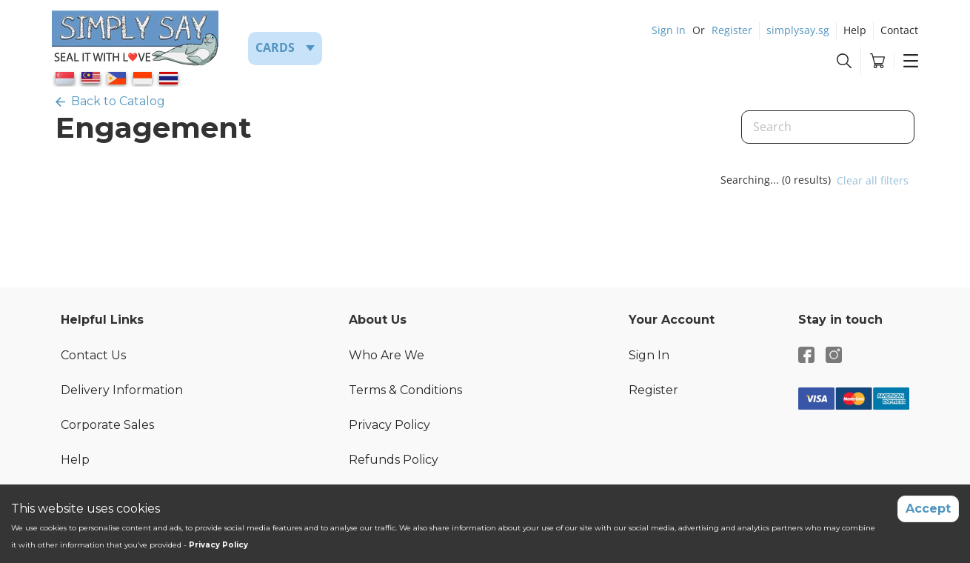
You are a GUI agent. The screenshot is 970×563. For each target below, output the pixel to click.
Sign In (669, 30)
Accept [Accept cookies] (928, 509)
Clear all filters (873, 180)
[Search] (827, 127)
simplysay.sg (797, 30)
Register (732, 30)
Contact (899, 30)
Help (854, 30)
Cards (275, 47)
